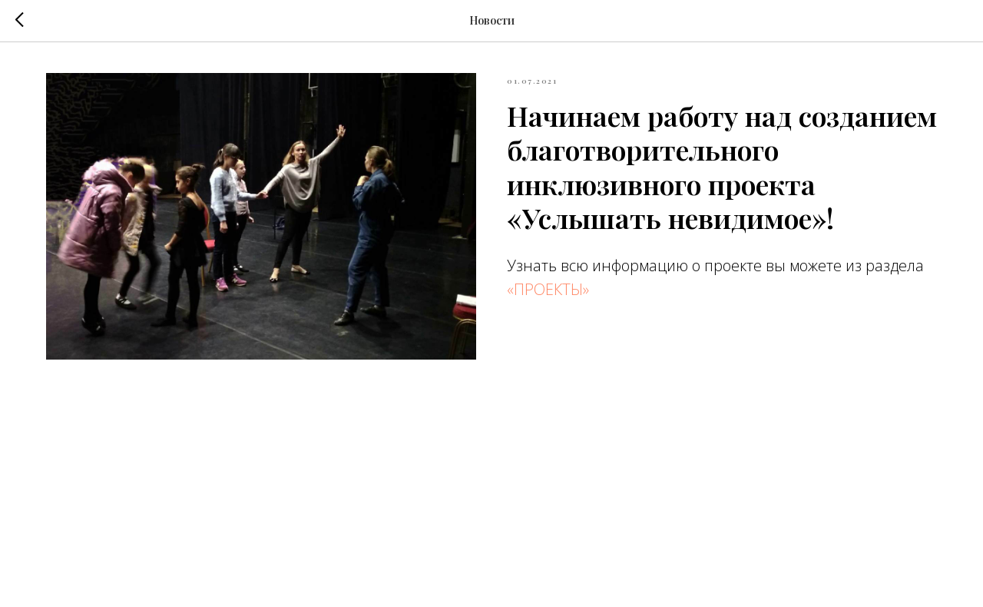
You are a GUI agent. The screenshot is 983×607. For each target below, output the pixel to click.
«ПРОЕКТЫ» (548, 289)
